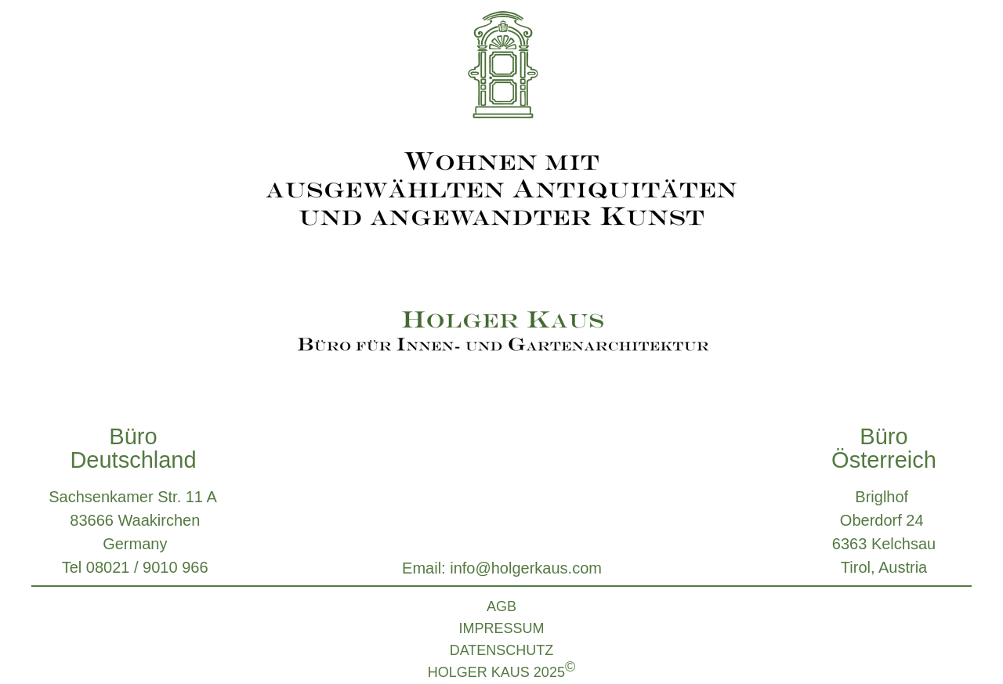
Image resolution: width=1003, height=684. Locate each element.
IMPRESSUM (501, 628)
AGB (501, 606)
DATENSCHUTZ (502, 650)
